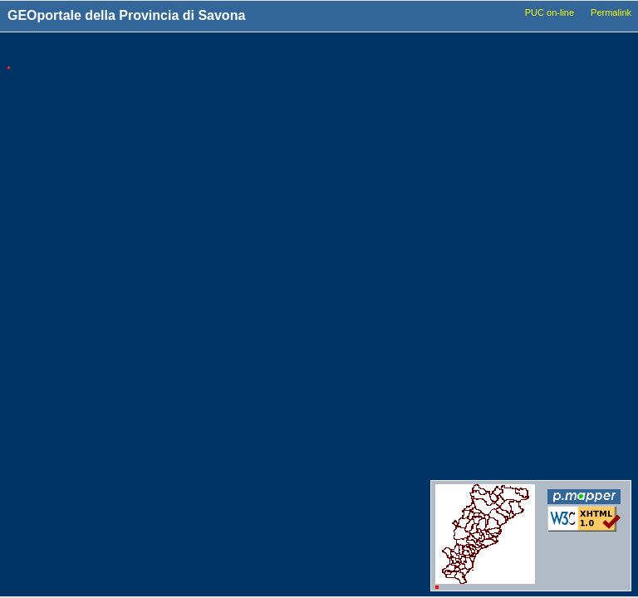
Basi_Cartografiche (507, 127)
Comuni (482, 80)
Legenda (582, 51)
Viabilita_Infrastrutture (513, 208)
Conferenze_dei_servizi (516, 450)
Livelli (482, 51)
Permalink (611, 12)
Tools (341, 52)
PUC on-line (549, 12)
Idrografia (486, 272)
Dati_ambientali (498, 319)
